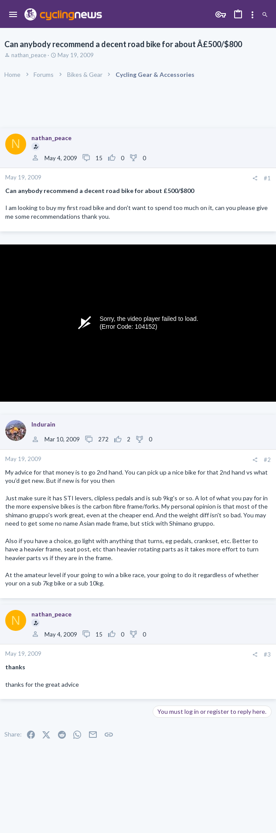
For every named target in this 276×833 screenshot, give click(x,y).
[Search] (265, 14)
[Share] (255, 178)
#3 (267, 654)
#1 (267, 178)
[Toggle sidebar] (252, 15)
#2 (267, 459)
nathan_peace (28, 55)
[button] (13, 14)
